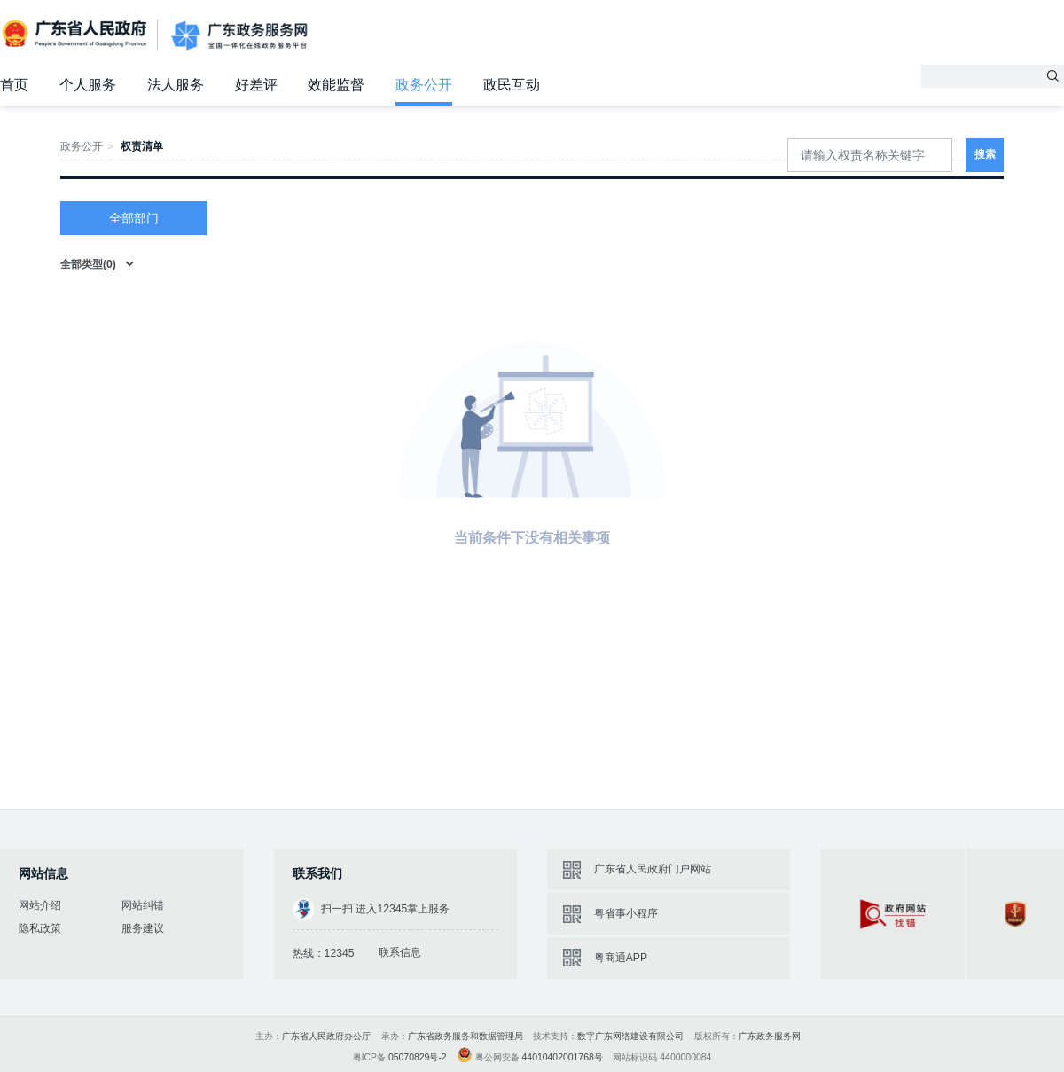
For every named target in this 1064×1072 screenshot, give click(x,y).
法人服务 (175, 84)
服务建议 (142, 928)
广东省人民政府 (76, 33)
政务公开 (423, 84)
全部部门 (134, 218)
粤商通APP (620, 957)
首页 (14, 84)
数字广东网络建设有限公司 (630, 1036)
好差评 (256, 84)
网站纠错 (142, 905)
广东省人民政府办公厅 (326, 1036)
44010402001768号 (562, 1057)
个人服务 (87, 84)
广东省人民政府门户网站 (652, 869)
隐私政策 (40, 928)
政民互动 (511, 84)
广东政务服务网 (239, 35)
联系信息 (400, 952)
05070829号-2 (417, 1057)
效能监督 (336, 84)
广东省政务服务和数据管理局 (465, 1036)
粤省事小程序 (626, 913)
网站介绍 (40, 905)
